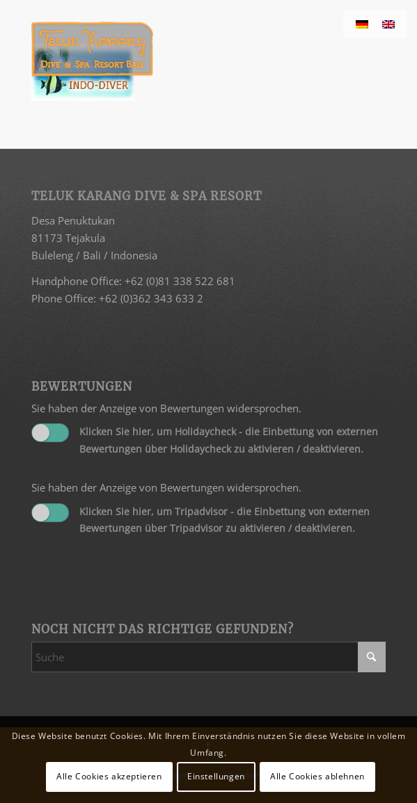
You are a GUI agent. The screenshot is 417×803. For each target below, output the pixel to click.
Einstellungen (216, 776)
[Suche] (208, 657)
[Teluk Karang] (173, 48)
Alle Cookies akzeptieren (109, 776)
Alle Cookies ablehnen (317, 776)
